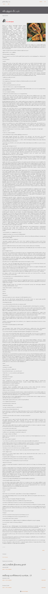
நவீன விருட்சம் (6, 1)
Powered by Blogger (24, 591)
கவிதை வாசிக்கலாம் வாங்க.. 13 (17, 575)
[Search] (41, 1)
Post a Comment (5, 557)
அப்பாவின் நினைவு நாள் (14, 564)
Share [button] (43, 550)
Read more (44, 569)
